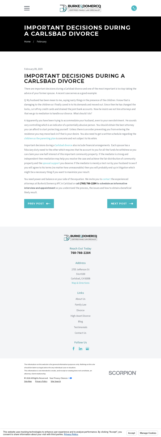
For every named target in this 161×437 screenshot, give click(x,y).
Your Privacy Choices (61, 427)
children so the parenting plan (40, 188)
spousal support (51, 212)
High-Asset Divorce (80, 365)
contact (106, 228)
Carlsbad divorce (63, 194)
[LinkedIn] (80, 398)
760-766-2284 (80, 302)
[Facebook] (73, 398)
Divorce (80, 359)
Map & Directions (80, 332)
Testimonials (80, 376)
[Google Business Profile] (87, 398)
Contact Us (80, 382)
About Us (80, 348)
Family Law (80, 354)
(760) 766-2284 (88, 233)
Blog (80, 371)
